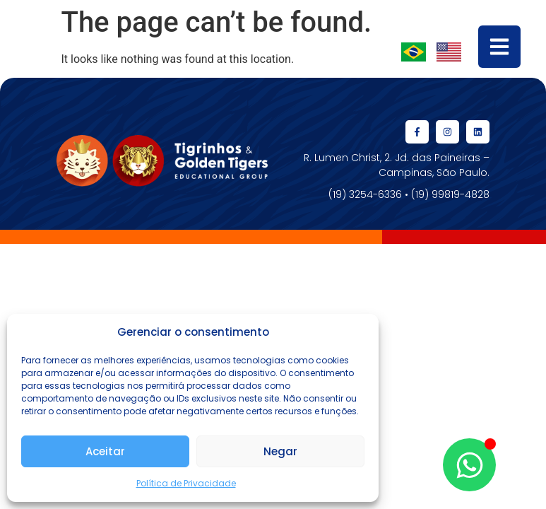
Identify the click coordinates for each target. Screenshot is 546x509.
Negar (280, 451)
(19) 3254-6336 (365, 194)
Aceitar (105, 451)
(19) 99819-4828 (450, 194)
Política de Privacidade (186, 483)
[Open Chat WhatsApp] (469, 464)
